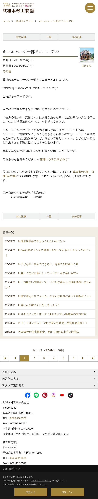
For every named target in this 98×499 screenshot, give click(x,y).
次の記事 (77, 37)
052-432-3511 (18, 457)
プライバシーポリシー (40, 480)
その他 (7, 71)
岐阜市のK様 (81, 171)
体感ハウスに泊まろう (54, 159)
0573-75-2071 (18, 418)
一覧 (49, 37)
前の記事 (21, 37)
